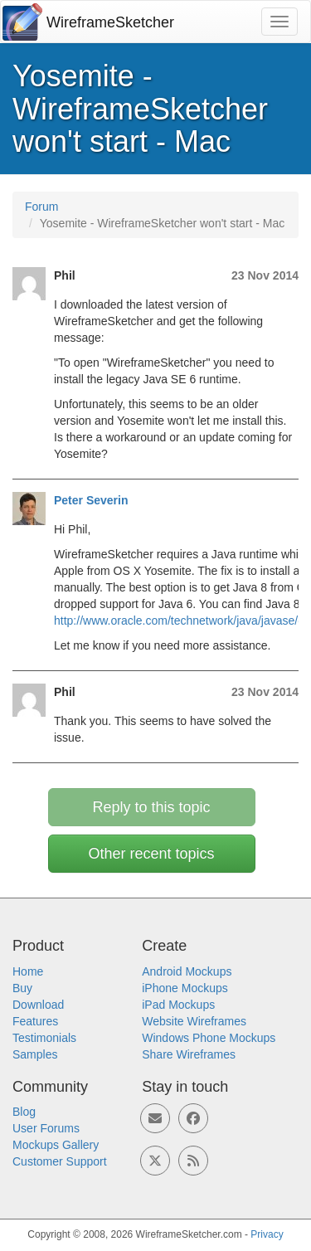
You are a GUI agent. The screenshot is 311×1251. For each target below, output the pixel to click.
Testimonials (44, 1037)
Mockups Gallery (55, 1144)
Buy (22, 988)
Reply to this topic (151, 807)
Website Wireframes (194, 1021)
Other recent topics (151, 853)
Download (38, 1004)
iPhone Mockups (185, 988)
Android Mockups (186, 971)
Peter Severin (91, 500)
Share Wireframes (189, 1054)
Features (35, 1021)
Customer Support (59, 1161)
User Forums (46, 1128)
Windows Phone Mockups (208, 1037)
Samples (34, 1054)
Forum (41, 206)
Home (27, 971)
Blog (24, 1111)
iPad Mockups (178, 1004)
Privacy (266, 1234)
